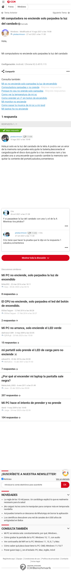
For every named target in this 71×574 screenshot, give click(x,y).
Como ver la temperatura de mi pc (19, 94)
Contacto (64, 559)
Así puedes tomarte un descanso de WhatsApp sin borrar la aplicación (36, 513)
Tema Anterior (10, 13)
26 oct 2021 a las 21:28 (20, 214)
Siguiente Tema (60, 13)
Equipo (19, 559)
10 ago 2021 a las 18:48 (20, 139)
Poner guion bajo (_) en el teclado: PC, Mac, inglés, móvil (29, 550)
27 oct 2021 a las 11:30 (36, 34)
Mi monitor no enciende (13, 101)
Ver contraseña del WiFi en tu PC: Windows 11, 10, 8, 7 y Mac (31, 541)
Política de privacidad (50, 559)
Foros (11, 7)
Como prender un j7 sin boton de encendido (24, 98)
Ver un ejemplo (63, 479)
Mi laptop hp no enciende (14, 108)
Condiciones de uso (32, 559)
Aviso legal (35, 561)
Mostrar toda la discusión (34, 258)
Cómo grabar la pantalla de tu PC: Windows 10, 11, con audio (32, 537)
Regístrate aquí (9, 559)
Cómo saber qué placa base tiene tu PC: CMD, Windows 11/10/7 (33, 546)
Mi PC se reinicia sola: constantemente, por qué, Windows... (31, 533)
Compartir (10, 71)
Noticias (6, 479)
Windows (21, 7)
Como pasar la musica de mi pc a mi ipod (23, 105)
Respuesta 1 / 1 (9, 124)
